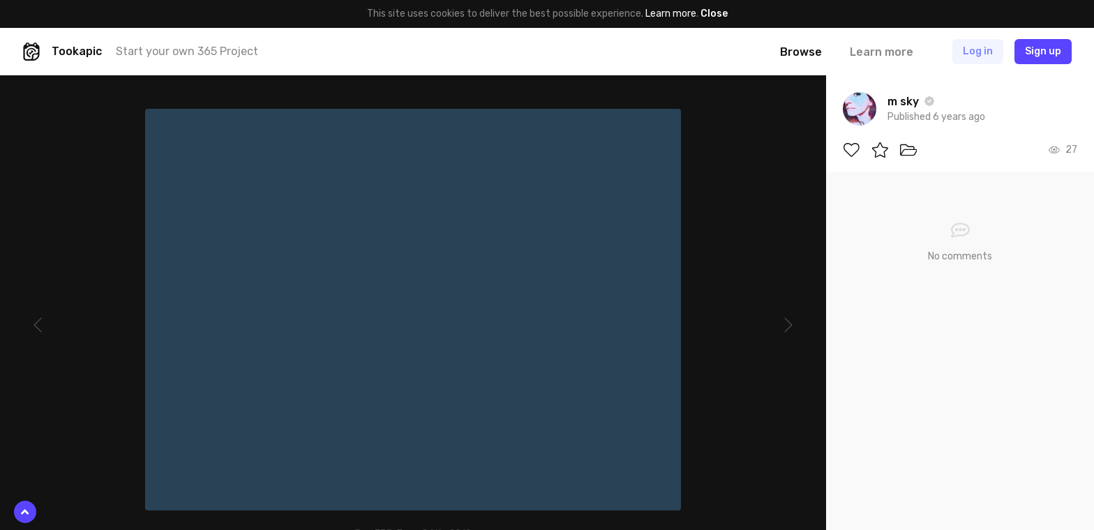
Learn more (670, 14)
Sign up (1043, 51)
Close (714, 14)
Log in (978, 51)
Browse (801, 52)
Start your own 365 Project (187, 51)
